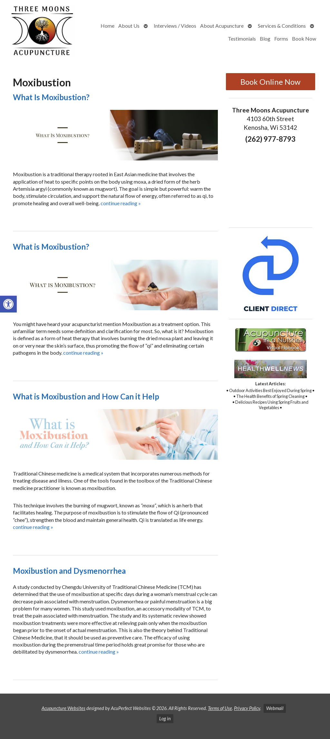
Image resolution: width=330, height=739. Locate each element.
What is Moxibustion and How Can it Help (86, 396)
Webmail (274, 708)
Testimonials (242, 38)
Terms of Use (220, 708)
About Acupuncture (222, 26)
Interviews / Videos (175, 26)
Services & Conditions (282, 26)
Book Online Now (270, 81)
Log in (165, 718)
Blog (265, 38)
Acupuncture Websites (63, 708)
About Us (129, 26)
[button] (8, 304)
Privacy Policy (247, 708)
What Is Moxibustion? (51, 97)
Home (107, 26)
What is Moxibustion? (51, 246)
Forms (281, 38)
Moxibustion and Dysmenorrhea (69, 570)
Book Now (304, 38)
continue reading (121, 203)
